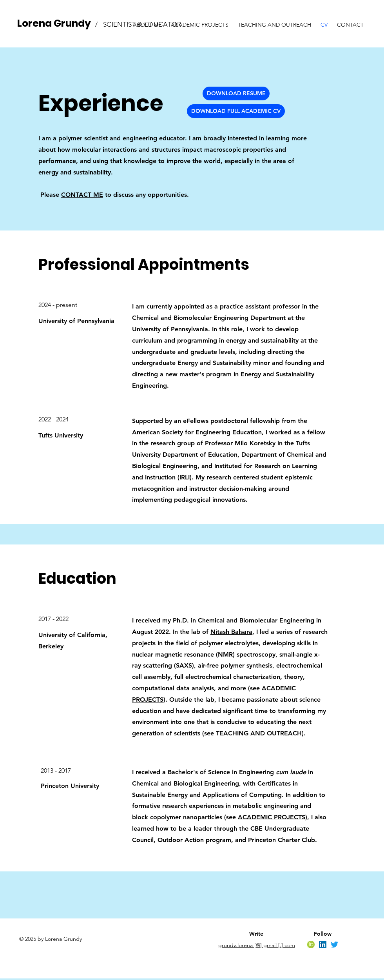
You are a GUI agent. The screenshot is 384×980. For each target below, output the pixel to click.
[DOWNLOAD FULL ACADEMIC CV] (236, 111)
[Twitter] (334, 944)
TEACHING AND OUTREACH (259, 733)
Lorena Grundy (54, 23)
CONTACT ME (82, 194)
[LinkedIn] (322, 944)
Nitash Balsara (231, 631)
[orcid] (311, 944)
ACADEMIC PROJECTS (271, 817)
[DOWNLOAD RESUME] (236, 93)
